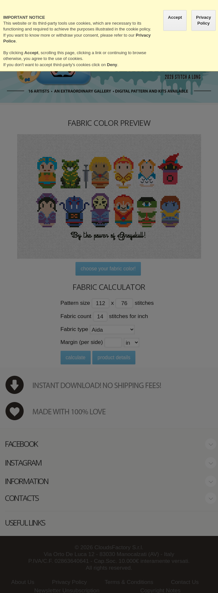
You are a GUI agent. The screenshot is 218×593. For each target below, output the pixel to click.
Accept (175, 17)
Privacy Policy (203, 20)
